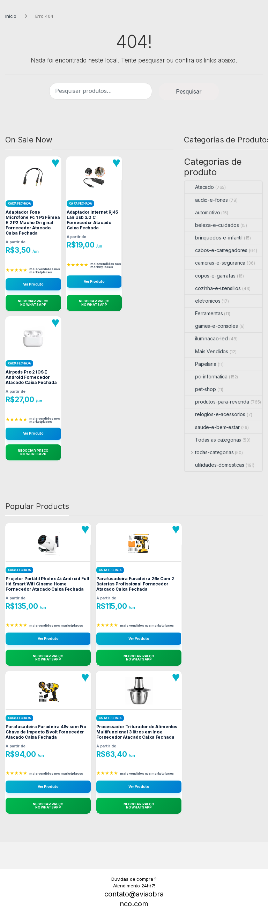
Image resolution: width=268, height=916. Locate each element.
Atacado (199, 187)
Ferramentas (204, 313)
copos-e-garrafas (210, 276)
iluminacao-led (206, 338)
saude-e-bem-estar (212, 427)
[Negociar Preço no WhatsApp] (33, 303)
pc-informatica (206, 376)
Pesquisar (189, 91)
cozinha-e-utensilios (213, 288)
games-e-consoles (211, 326)
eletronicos (202, 301)
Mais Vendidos (206, 351)
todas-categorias (209, 452)
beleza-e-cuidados (212, 225)
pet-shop (200, 389)
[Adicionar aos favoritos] (55, 162)
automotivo (202, 212)
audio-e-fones (206, 200)
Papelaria (200, 364)
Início (10, 16)
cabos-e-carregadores (216, 250)
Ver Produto (33, 284)
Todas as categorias (213, 440)
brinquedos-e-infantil (214, 238)
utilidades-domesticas (214, 465)
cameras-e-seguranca (215, 263)
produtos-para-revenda (217, 402)
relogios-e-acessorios (215, 414)
